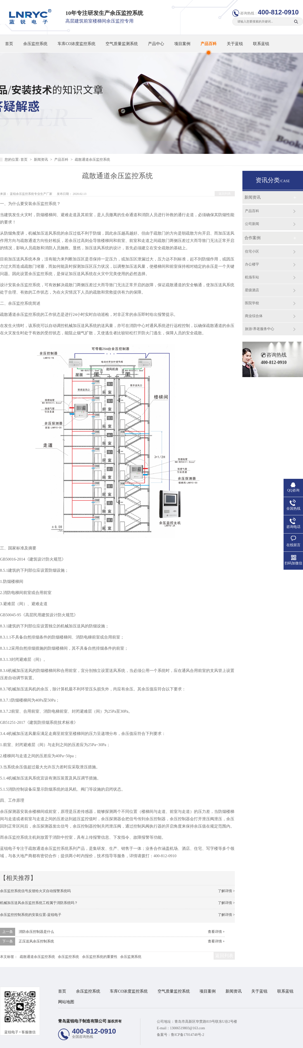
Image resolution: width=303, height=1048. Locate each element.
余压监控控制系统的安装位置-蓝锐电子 (30, 915)
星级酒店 (252, 290)
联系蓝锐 (261, 44)
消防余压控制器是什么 (36, 932)
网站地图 (66, 1002)
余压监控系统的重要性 (99, 957)
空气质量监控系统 (174, 991)
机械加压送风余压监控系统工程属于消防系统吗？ (39, 903)
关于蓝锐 (235, 44)
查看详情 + (216, 932)
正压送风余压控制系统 (36, 941)
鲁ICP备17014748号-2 (187, 1035)
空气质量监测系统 (122, 44)
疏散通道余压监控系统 (92, 159)
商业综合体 (254, 316)
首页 (9, 44)
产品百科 (208, 44)
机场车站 (252, 277)
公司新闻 (252, 224)
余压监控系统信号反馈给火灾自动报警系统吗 (35, 891)
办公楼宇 (252, 264)
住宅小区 (252, 251)
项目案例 (182, 44)
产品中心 (156, 44)
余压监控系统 (35, 44)
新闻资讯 (41, 159)
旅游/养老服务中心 (259, 329)
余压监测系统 (130, 957)
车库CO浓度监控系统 (76, 44)
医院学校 (252, 303)
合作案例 (252, 238)
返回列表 (225, 193)
